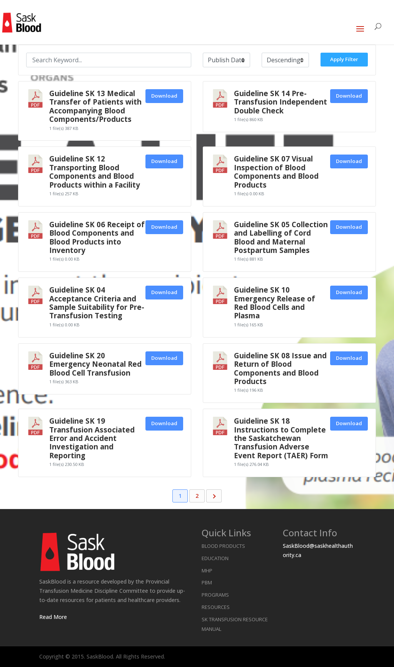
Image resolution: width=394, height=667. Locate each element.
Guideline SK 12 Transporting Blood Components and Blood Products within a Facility (94, 171)
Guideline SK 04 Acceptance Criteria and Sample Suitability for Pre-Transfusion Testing (96, 302)
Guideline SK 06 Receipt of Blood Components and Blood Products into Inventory (97, 237)
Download (164, 95)
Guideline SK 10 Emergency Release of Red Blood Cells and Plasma (274, 302)
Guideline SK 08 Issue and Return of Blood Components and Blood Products (280, 368)
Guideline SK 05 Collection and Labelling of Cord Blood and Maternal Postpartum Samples (281, 237)
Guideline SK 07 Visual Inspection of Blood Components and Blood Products (276, 171)
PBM (207, 582)
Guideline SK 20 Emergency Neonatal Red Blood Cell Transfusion (95, 364)
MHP (207, 570)
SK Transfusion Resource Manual (235, 624)
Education (215, 558)
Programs (215, 594)
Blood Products (223, 545)
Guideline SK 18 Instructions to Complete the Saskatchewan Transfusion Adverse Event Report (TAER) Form (281, 438)
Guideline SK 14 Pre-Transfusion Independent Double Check (280, 101)
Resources (216, 607)
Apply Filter (344, 59)
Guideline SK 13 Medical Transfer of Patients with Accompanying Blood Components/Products (95, 106)
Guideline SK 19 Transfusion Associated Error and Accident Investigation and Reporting (92, 438)
